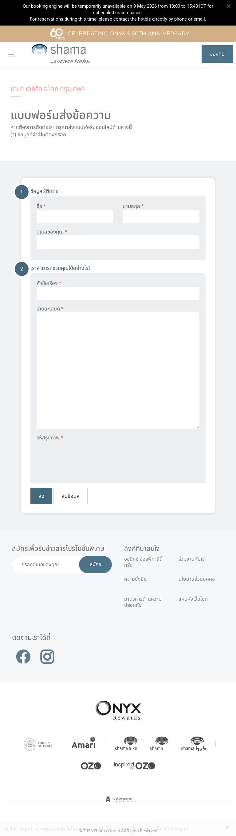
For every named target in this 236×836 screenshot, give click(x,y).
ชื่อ (75, 213)
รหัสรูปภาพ (50, 437)
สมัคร (95, 565)
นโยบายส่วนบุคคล (197, 579)
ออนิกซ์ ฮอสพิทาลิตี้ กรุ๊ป (143, 562)
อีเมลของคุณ (118, 239)
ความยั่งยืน (135, 579)
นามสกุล (161, 213)
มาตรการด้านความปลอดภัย (143, 602)
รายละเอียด (118, 367)
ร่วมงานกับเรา (193, 559)
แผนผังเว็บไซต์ (193, 599)
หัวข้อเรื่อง (118, 290)
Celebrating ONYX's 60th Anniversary (119, 34)
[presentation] (83, 458)
